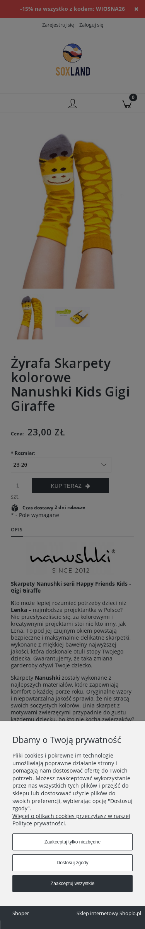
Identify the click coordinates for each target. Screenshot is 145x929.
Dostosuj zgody (72, 862)
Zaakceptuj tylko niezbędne (72, 842)
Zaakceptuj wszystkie (72, 883)
